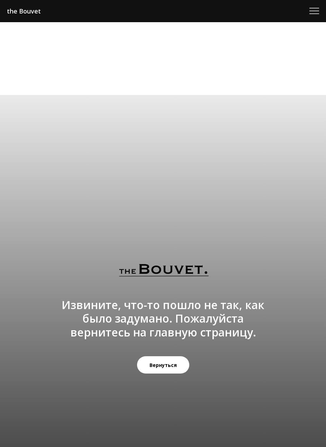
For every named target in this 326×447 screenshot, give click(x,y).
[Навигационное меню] (314, 11)
